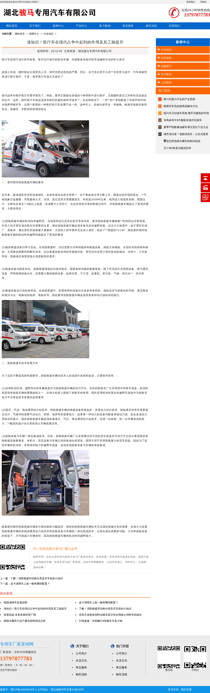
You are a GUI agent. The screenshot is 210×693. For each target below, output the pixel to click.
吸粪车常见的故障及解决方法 (181, 106)
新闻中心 (58, 25)
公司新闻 (166, 82)
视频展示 (166, 66)
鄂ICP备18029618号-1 (23, 689)
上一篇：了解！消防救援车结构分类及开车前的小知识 (31, 578)
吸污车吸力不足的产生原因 (179, 99)
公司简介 (81, 653)
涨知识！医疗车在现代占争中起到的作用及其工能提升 (35, 608)
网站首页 (11, 25)
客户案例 (104, 25)
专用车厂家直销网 (17, 644)
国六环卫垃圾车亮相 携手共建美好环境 (186, 113)
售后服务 (128, 25)
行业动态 (48, 33)
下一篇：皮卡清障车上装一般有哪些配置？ (25, 583)
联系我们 (191, 2)
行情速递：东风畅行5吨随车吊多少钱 (100, 620)
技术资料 (166, 57)
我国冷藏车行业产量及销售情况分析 (25, 620)
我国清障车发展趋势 (15, 602)
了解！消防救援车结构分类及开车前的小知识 (105, 608)
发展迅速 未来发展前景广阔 (20, 614)
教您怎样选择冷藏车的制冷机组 (182, 141)
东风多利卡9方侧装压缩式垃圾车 (183, 120)
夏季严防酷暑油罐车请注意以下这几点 (186, 127)
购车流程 (151, 25)
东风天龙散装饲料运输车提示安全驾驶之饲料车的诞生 (110, 614)
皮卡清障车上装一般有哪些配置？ (98, 602)
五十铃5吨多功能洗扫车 (177, 148)
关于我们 (35, 25)
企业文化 (81, 660)
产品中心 (81, 25)
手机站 (203, 2)
